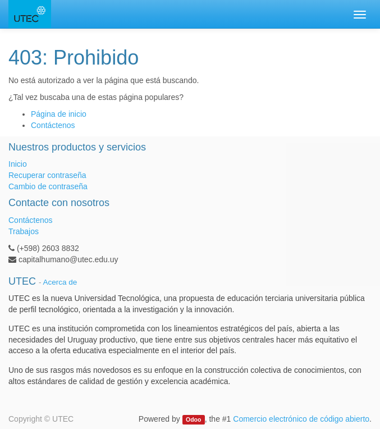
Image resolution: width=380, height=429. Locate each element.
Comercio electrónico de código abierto (301, 418)
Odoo (193, 419)
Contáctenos (53, 125)
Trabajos (23, 231)
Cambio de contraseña (48, 186)
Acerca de (60, 282)
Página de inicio (58, 113)
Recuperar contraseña (47, 175)
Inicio (17, 163)
